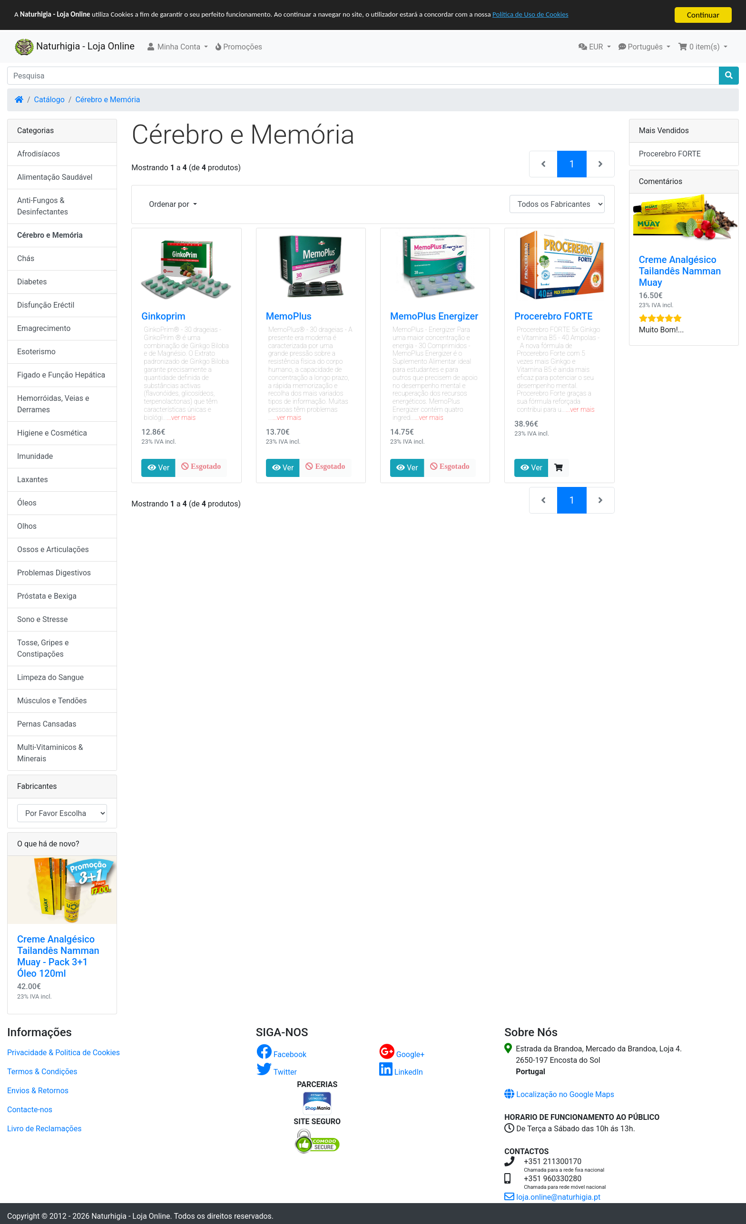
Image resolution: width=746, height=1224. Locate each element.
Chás (25, 258)
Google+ (402, 1054)
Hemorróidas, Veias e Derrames (53, 404)
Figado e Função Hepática (61, 374)
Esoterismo (36, 351)
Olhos (27, 526)
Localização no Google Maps (559, 1093)
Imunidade (35, 456)
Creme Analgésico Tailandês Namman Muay (680, 271)
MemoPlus (289, 316)
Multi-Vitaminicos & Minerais (50, 753)
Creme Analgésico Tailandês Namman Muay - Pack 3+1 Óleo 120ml (58, 956)
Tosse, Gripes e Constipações (43, 648)
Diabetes (32, 281)
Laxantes (32, 479)
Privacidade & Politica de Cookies (63, 1052)
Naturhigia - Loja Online (75, 47)
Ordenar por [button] (170, 204)
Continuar (703, 15)
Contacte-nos (29, 1109)
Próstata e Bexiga (47, 596)
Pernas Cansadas (47, 724)
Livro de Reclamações (44, 1128)
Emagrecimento (43, 328)
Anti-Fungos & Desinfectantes (42, 206)
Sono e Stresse (42, 619)
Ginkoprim (163, 316)
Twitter (276, 1071)
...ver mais (181, 417)
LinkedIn (401, 1071)
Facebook (281, 1054)
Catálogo (49, 99)
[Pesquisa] (363, 76)
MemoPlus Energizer (434, 316)
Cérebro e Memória (107, 99)
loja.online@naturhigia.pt (552, 1196)
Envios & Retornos (38, 1090)
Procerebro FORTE (553, 316)
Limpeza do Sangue (50, 677)
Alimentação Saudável (54, 177)
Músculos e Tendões (52, 700)
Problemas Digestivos (54, 572)
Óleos (27, 502)
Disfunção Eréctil (45, 305)
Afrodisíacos (38, 153)
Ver (158, 467)
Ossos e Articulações (53, 549)
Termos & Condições (42, 1071)
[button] (177, 47)
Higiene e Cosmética (52, 432)
